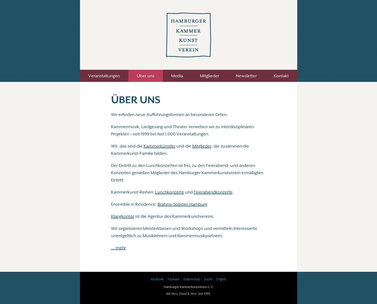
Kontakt (281, 75)
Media (177, 75)
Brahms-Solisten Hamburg (182, 204)
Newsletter (246, 75)
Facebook (157, 279)
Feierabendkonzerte (213, 192)
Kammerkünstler (160, 146)
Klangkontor (122, 216)
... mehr (118, 247)
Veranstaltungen (104, 75)
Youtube (173, 279)
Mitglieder (209, 75)
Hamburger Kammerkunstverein (188, 35)
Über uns (145, 75)
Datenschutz (192, 279)
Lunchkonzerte (169, 192)
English (221, 279)
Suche (208, 279)
